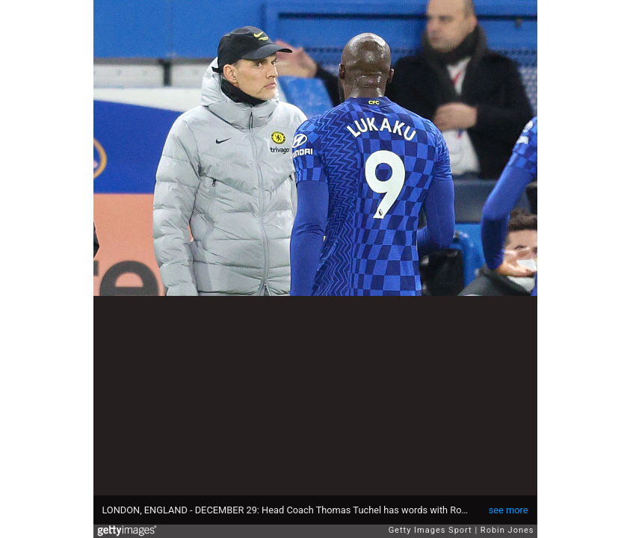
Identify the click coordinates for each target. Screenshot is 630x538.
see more (508, 510)
